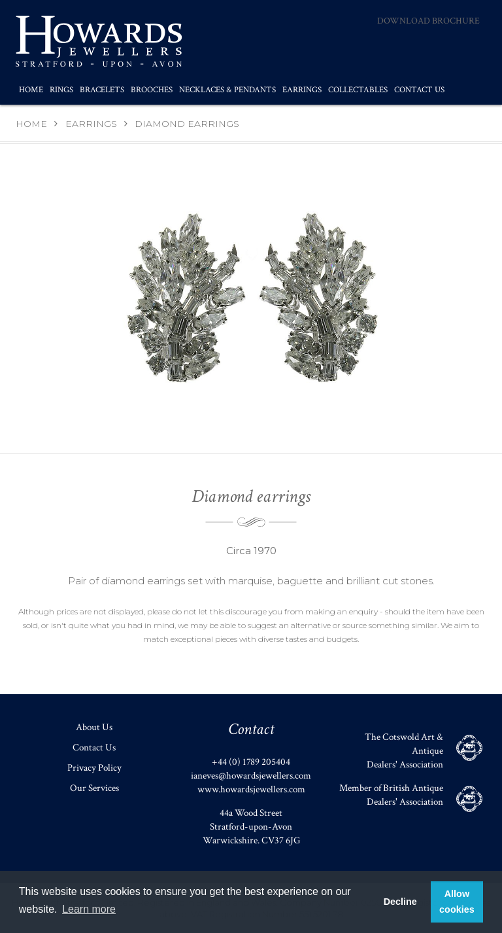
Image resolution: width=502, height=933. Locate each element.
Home (31, 90)
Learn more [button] (89, 909)
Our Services (94, 788)
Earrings (302, 90)
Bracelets (102, 90)
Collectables (358, 90)
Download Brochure (428, 21)
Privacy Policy (94, 768)
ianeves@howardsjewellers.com (251, 775)
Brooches (152, 90)
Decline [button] (400, 901)
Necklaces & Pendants (227, 90)
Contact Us (419, 90)
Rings (61, 90)
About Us (94, 727)
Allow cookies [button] (457, 902)
